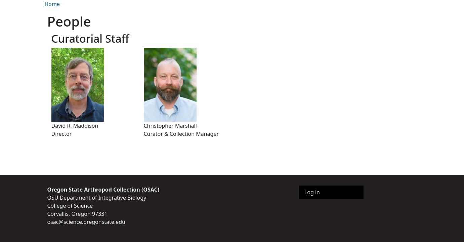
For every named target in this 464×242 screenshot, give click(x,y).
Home (52, 4)
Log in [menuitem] (312, 192)
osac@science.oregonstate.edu (86, 222)
